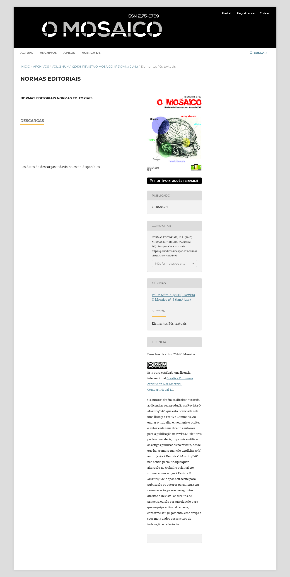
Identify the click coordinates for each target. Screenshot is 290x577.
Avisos (69, 52)
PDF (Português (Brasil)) (175, 181)
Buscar (258, 52)
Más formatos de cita (170, 263)
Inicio (25, 66)
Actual (26, 52)
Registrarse (245, 13)
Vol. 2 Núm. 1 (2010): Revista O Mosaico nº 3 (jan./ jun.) (95, 66)
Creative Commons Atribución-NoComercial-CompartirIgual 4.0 (170, 384)
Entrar (265, 13)
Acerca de (91, 52)
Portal (226, 13)
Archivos (48, 52)
